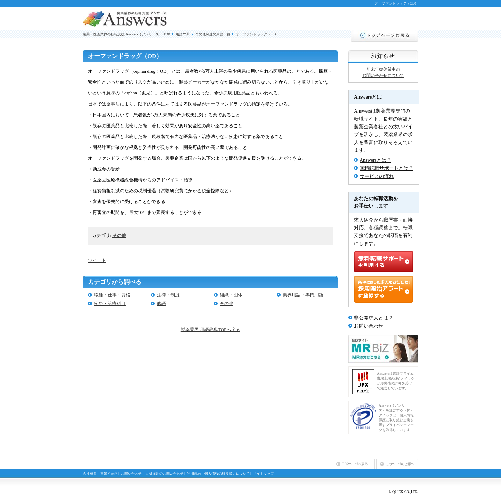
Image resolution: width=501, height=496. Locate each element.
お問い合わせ (368, 326)
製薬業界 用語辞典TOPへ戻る (210, 329)
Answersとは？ (375, 160)
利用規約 (194, 473)
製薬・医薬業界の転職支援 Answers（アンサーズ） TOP (126, 34)
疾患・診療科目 (110, 303)
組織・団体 (231, 294)
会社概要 (90, 473)
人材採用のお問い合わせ (164, 473)
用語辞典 (183, 34)
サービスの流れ (377, 176)
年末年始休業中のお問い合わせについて (383, 72)
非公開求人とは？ (373, 318)
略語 (161, 303)
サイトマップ (263, 473)
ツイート (97, 260)
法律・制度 (168, 294)
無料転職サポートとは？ (386, 168)
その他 (119, 235)
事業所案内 (109, 473)
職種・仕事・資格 (112, 294)
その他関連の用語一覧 (212, 34)
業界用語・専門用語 (303, 294)
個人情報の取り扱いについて (227, 473)
